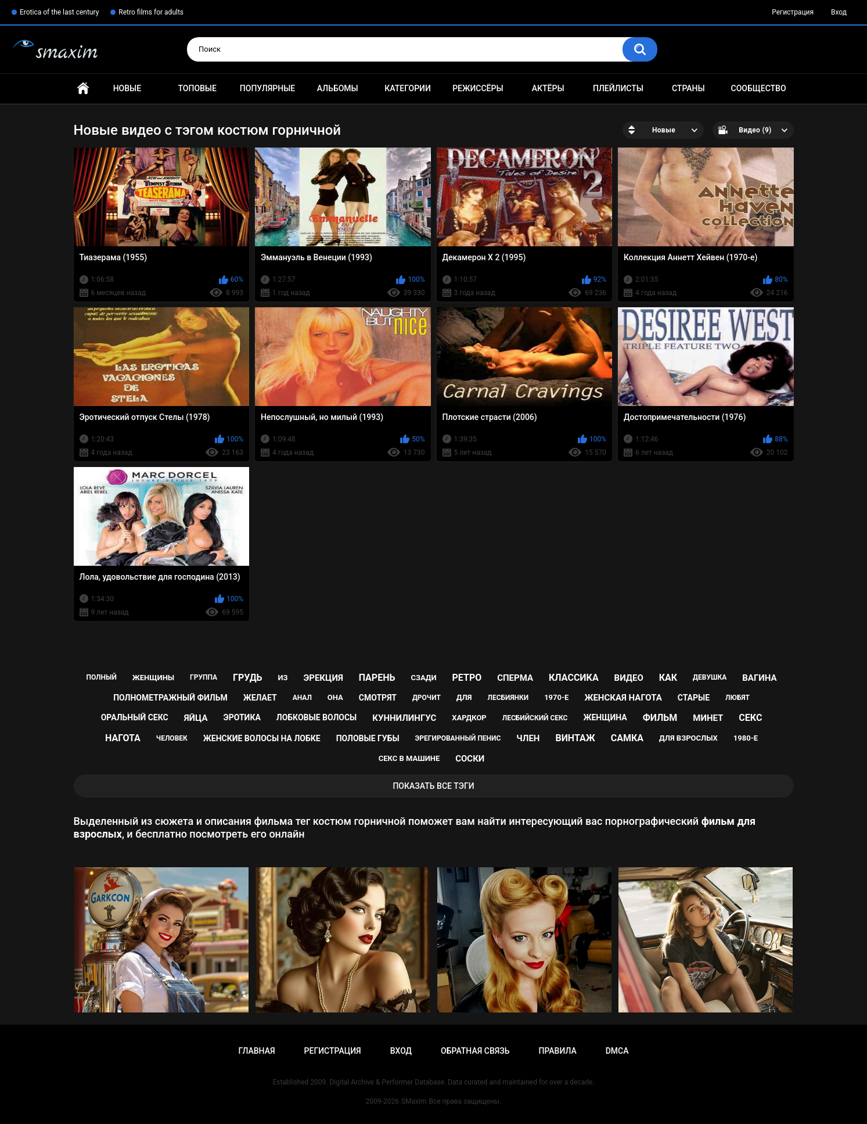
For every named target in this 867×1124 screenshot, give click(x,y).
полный (101, 677)
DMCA (617, 1050)
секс (750, 717)
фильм (660, 717)
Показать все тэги (433, 786)
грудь (247, 677)
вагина (759, 678)
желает (260, 697)
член (527, 738)
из (282, 677)
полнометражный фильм (170, 697)
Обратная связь (475, 1050)
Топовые (197, 88)
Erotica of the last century (59, 12)
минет (708, 718)
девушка (709, 677)
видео (628, 678)
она (335, 697)
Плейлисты (618, 88)
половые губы (368, 738)
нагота (123, 738)
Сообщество (758, 88)
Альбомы (337, 88)
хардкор (469, 717)
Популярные (267, 88)
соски (469, 758)
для (464, 697)
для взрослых (688, 738)
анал (302, 698)
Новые (127, 88)
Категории (407, 88)
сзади (423, 677)
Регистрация (793, 12)
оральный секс (134, 717)
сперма (515, 678)
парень (377, 677)
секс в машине (409, 758)
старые (694, 697)
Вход (839, 12)
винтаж (575, 738)
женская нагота (622, 697)
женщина (605, 717)
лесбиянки (507, 698)
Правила (557, 1050)
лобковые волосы (316, 717)
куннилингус (404, 718)
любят (737, 698)
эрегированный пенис (458, 738)
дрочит (426, 698)
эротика (242, 717)
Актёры (548, 88)
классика (574, 677)
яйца (196, 718)
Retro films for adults (151, 12)
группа (203, 677)
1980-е (745, 738)
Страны (688, 88)
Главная (83, 88)
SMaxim (414, 1101)
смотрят (378, 697)
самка (627, 738)
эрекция (323, 678)
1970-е (556, 697)
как (668, 677)
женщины (153, 677)
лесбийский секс (535, 718)
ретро (467, 677)
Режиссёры (477, 88)
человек (172, 738)
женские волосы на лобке (262, 738)
